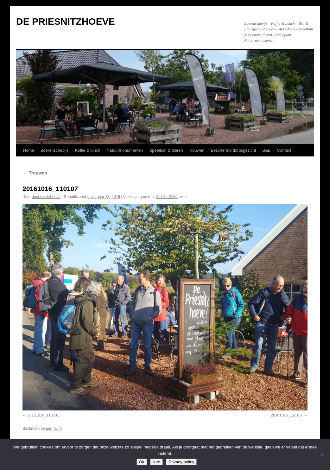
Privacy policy (181, 462)
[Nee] (322, 455)
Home (28, 150)
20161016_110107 (287, 415)
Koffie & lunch (87, 150)
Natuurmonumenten (125, 150)
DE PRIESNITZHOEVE (65, 21)
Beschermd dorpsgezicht (233, 150)
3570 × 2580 (167, 196)
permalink (54, 428)
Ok (141, 462)
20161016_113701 (43, 415)
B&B (267, 150)
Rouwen (197, 150)
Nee (156, 462)
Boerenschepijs (55, 150)
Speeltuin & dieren (166, 150)
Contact (284, 150)
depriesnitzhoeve (46, 196)
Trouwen (34, 172)
